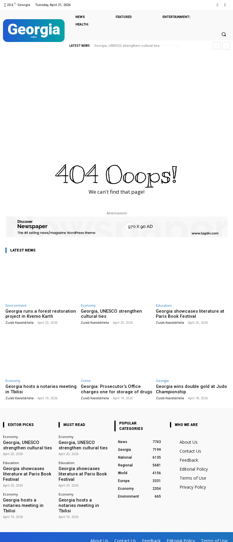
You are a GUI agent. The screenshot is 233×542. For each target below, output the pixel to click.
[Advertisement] (116, 100)
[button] (223, 34)
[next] (226, 45)
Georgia (162, 379)
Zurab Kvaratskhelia (19, 321)
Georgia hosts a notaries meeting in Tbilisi (22, 488)
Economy (88, 305)
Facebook (31, 529)
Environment (15, 305)
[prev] (216, 45)
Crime (86, 379)
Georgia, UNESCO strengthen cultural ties (114, 313)
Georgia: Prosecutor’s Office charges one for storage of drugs (114, 387)
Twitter (60, 529)
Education (164, 305)
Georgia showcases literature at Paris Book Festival (140, 46)
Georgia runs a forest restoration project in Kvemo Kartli (34, 313)
